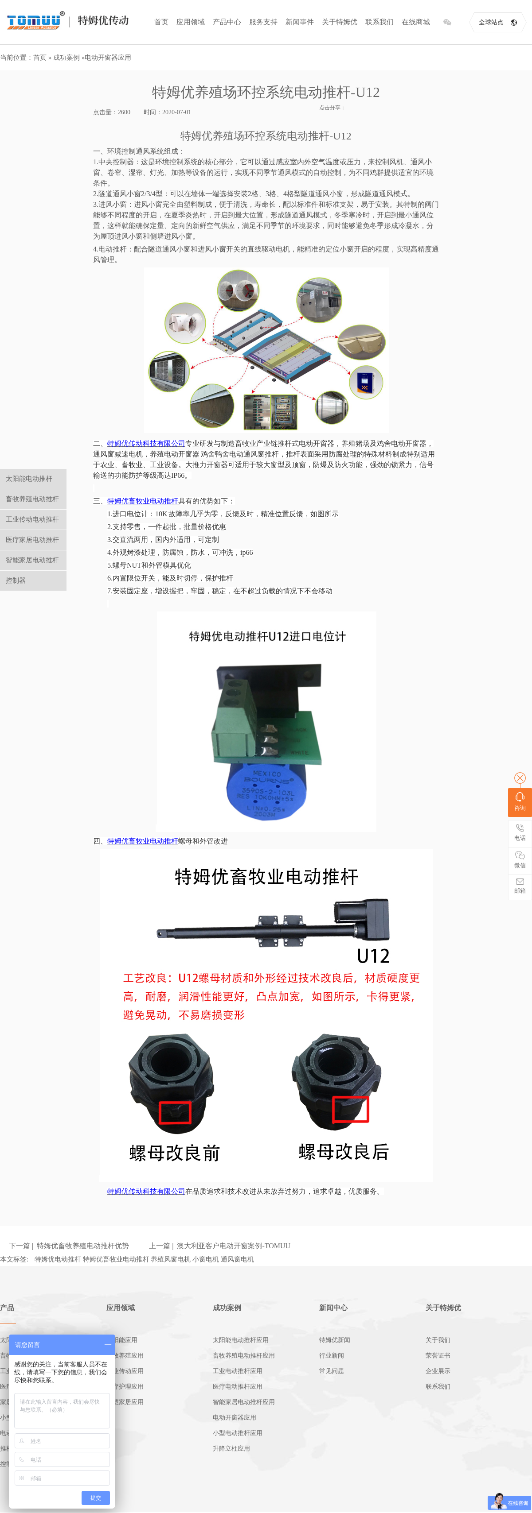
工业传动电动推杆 (32, 519)
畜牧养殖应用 (125, 1355)
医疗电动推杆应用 (237, 1386)
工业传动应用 (125, 1371)
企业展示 (438, 1371)
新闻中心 (333, 1308)
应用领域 (190, 22)
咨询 (520, 801)
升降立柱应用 (231, 1448)
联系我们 (379, 22)
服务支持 (263, 22)
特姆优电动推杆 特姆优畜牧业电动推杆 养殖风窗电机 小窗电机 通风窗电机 (144, 1259)
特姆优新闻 (334, 1340)
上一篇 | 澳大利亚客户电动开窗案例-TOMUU (219, 1246)
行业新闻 (331, 1355)
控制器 (16, 580)
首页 (161, 22)
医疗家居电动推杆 (32, 539)
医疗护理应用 (125, 1386)
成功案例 (66, 57)
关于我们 (438, 1340)
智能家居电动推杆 (32, 560)
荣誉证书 (438, 1355)
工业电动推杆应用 (237, 1371)
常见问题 (331, 1371)
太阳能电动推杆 (29, 478)
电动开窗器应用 (108, 57)
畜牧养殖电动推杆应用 (244, 1355)
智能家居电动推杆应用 (244, 1402)
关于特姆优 (339, 22)
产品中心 (227, 22)
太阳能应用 (121, 1340)
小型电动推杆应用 (237, 1433)
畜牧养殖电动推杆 (32, 499)
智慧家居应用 (125, 1402)
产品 (7, 1308)
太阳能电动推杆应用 (241, 1340)
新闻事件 (300, 22)
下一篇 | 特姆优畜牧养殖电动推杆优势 (69, 1246)
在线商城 (416, 22)
